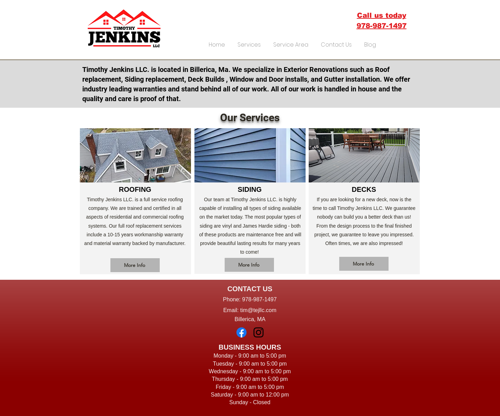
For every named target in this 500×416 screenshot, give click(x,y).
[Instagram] (258, 332)
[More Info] (135, 265)
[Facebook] (241, 332)
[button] (249, 42)
